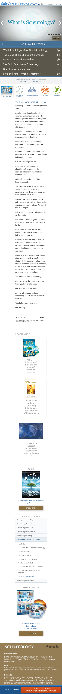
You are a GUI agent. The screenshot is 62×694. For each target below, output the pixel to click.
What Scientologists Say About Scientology (25, 50)
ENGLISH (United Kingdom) (30, 656)
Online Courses (24, 669)
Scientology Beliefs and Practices (24, 667)
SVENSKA (13, 659)
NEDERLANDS (33, 658)
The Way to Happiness (19, 91)
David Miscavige (32, 679)
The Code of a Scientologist (27, 559)
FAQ (12, 669)
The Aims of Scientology (26, 576)
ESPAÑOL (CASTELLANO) (39, 659)
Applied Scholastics (32, 90)
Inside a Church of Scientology (18, 59)
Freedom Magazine (19, 682)
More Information (35, 669)
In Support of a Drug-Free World (33, 683)
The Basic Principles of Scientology (21, 64)
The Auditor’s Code (24, 551)
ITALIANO (7, 661)
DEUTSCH (43, 658)
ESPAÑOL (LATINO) (24, 659)
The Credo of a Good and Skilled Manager (29, 571)
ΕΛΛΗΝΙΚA (51, 659)
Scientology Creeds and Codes (28, 540)
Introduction (22, 544)
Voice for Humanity (41, 667)
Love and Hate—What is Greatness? (22, 74)
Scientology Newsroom (20, 679)
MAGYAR (49, 658)
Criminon (45, 90)
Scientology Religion (41, 677)
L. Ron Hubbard (9, 667)
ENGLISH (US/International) (12, 656)
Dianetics (17, 677)
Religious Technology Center (47, 679)
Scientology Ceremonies (26, 532)
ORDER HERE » (31, 508)
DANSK (42, 656)
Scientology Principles (25, 524)
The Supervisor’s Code (26, 563)
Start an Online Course (11, 680)
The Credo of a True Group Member (30, 567)
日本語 (12, 658)
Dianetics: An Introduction (16, 69)
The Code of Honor (24, 555)
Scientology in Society (25, 580)
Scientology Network (28, 677)
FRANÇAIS (48, 656)
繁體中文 (25, 658)
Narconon (7, 683)
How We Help (7, 96)
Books (16, 669)
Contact (43, 669)
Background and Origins (26, 520)
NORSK (6, 659)
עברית (6, 658)
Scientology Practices (25, 528)
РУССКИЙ (19, 658)
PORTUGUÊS (15, 661)
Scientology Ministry (24, 536)
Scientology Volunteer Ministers (28, 680)
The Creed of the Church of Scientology (23, 55)
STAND (28, 682)
